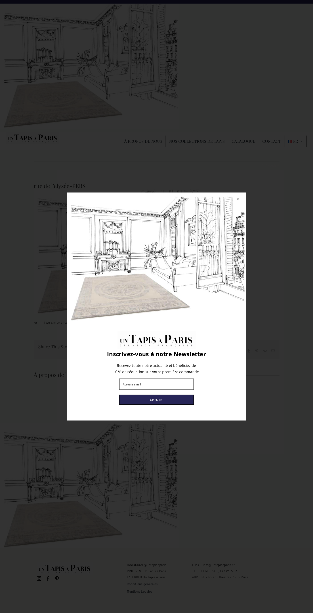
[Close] (238, 199)
